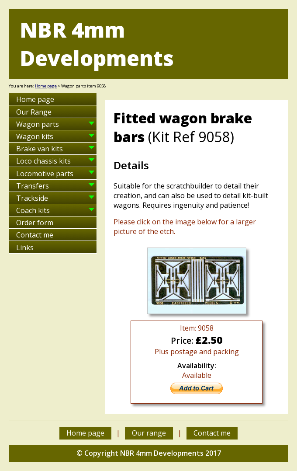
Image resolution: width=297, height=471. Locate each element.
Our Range (34, 112)
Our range (149, 433)
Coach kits (33, 210)
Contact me (34, 235)
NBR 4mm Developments (97, 43)
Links (25, 247)
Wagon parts (37, 124)
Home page (46, 86)
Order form (34, 222)
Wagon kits (34, 136)
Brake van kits (39, 149)
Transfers (32, 186)
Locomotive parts (44, 173)
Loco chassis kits (43, 161)
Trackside (32, 198)
